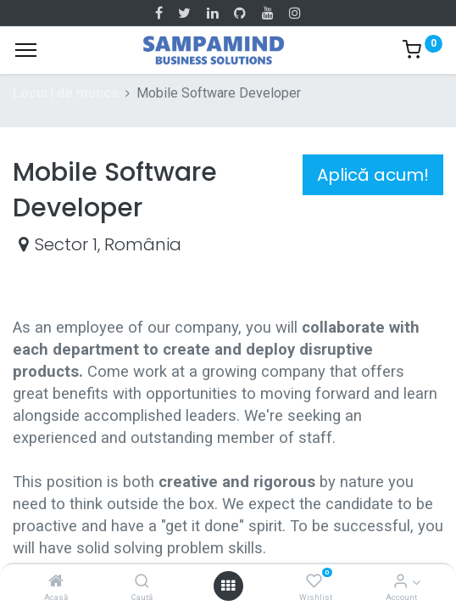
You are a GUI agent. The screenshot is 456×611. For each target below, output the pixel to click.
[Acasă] (56, 582)
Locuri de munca (66, 93)
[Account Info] (400, 582)
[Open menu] (228, 585)
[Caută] (142, 582)
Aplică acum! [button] (373, 175)
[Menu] (26, 50)
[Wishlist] (314, 582)
